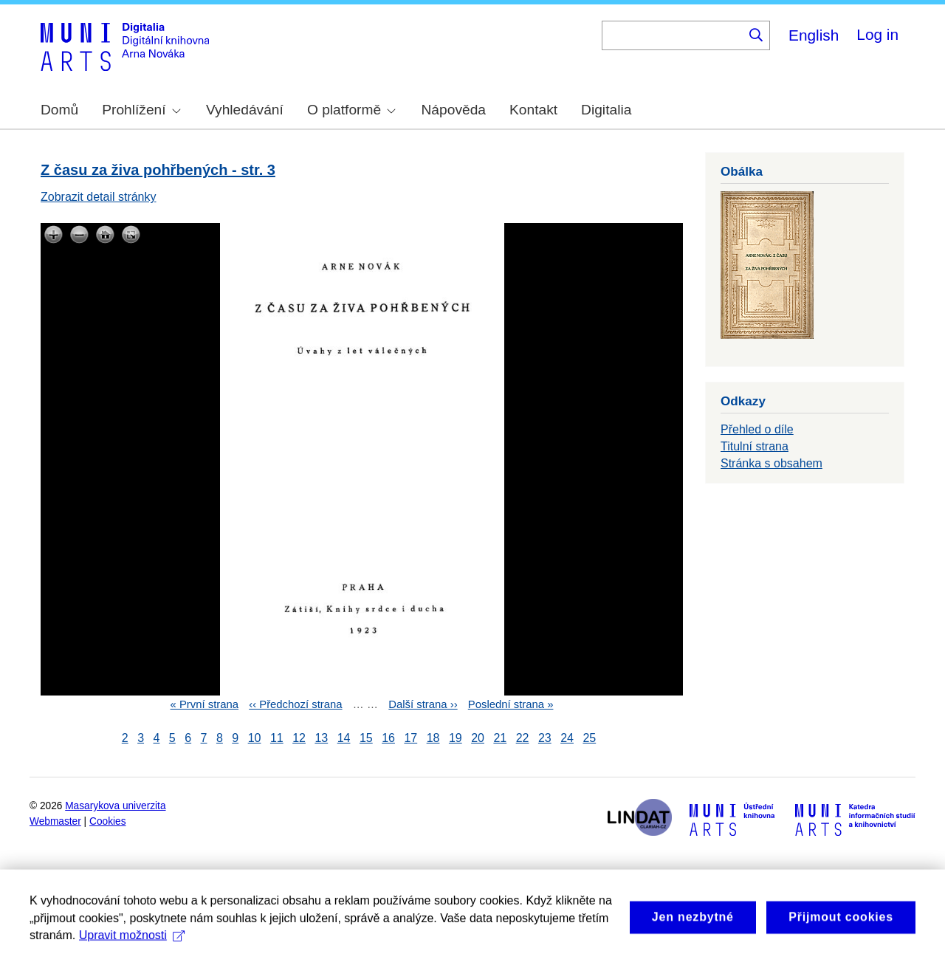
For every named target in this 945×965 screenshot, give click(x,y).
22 (522, 738)
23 (544, 738)
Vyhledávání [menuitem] (245, 110)
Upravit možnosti (132, 956)
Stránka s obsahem (771, 463)
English (813, 35)
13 (321, 738)
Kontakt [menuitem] (533, 110)
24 (567, 738)
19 (455, 738)
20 (477, 738)
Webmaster (55, 821)
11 (277, 738)
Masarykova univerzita (115, 805)
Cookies (107, 821)
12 (299, 738)
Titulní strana (754, 446)
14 (344, 738)
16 (388, 738)
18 (433, 738)
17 (410, 738)
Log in (877, 34)
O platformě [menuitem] (351, 110)
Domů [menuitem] (59, 110)
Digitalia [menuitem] (606, 110)
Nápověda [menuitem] (454, 110)
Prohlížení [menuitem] (141, 110)
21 (499, 738)
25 (589, 738)
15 (366, 738)
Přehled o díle (757, 429)
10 (254, 738)
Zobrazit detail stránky (99, 196)
